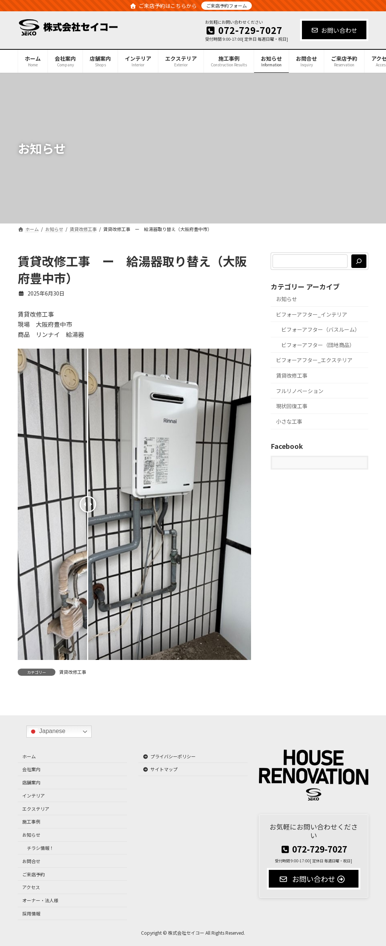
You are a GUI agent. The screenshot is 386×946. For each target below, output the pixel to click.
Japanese (47, 731)
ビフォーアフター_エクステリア (314, 360)
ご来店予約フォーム (226, 5)
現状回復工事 (292, 406)
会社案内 (31, 769)
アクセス (31, 887)
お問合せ (31, 861)
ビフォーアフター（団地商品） (318, 345)
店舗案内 (31, 782)
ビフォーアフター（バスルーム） (320, 329)
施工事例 (31, 822)
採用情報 (31, 913)
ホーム (29, 756)
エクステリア (35, 808)
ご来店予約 (33, 874)
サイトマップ (160, 769)
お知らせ (286, 299)
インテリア (33, 795)
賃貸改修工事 (72, 672)
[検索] (358, 261)
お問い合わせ (334, 30)
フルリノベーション (299, 391)
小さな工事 (289, 421)
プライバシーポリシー (169, 756)
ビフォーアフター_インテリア (311, 314)
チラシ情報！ (40, 848)
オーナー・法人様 (40, 900)
